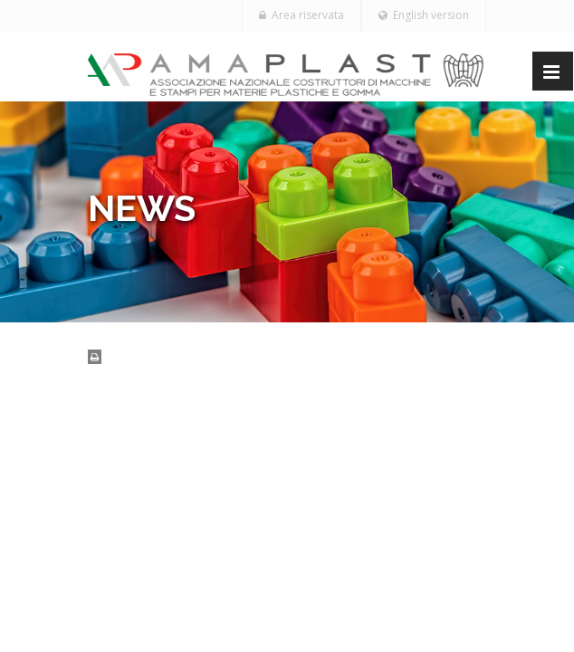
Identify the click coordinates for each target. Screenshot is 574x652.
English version (423, 15)
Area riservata (301, 15)
